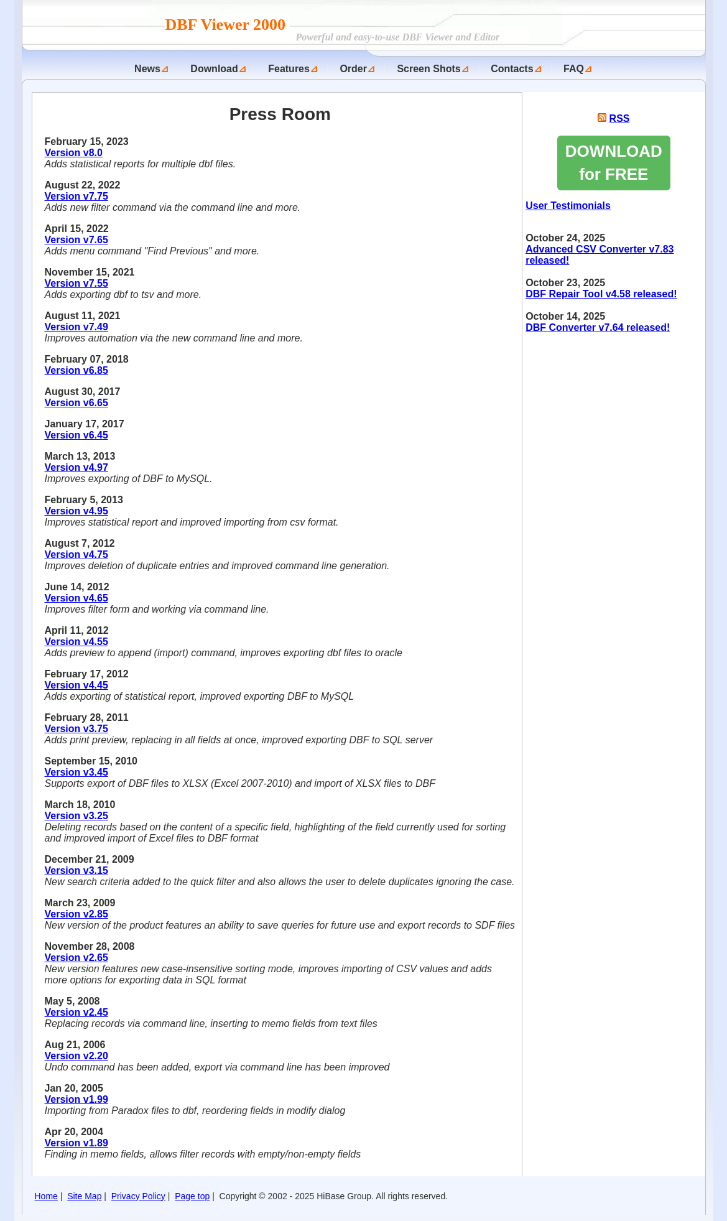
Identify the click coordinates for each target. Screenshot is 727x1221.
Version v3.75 (76, 728)
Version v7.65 (76, 239)
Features (289, 68)
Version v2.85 (76, 914)
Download (214, 68)
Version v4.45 (76, 685)
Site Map (84, 1196)
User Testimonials (568, 205)
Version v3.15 (76, 870)
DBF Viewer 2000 (227, 25)
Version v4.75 (76, 554)
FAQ (573, 68)
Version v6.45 (76, 435)
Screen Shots (428, 68)
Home (46, 1196)
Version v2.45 (76, 1012)
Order (353, 68)
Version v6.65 (76, 402)
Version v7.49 (76, 327)
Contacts (512, 68)
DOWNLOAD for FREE (613, 162)
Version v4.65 (76, 598)
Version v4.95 (76, 511)
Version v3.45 (76, 772)
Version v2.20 (76, 1056)
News (147, 68)
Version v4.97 (76, 467)
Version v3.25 (76, 815)
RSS (619, 118)
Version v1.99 (76, 1099)
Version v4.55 (76, 641)
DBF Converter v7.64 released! (598, 327)
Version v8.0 (74, 152)
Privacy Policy (138, 1196)
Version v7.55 (76, 283)
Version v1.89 (76, 1143)
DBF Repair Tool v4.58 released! (601, 294)
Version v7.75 (76, 196)
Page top (192, 1196)
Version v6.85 (76, 370)
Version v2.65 (76, 957)
